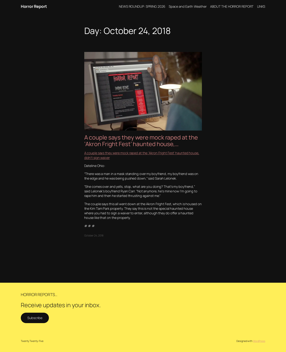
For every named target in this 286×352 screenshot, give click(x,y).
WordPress (259, 341)
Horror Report (34, 6)
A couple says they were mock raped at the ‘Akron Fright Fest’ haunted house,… (141, 140)
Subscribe (34, 318)
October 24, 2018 (93, 235)
